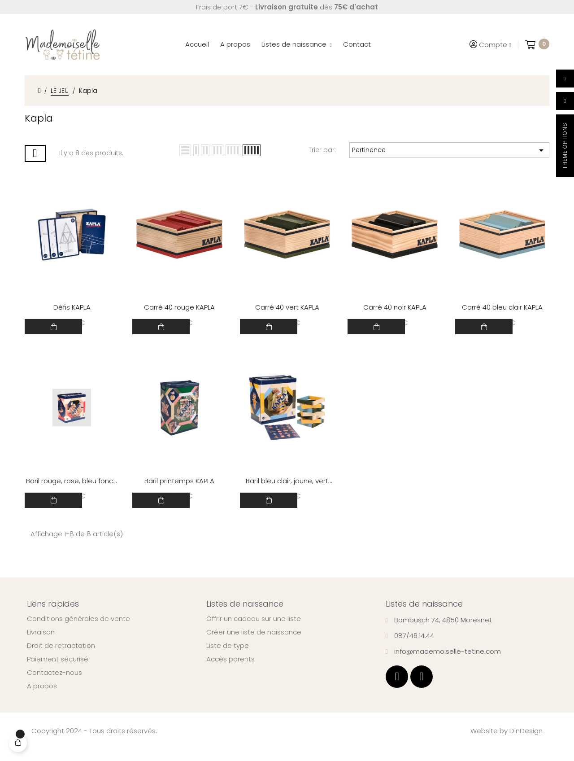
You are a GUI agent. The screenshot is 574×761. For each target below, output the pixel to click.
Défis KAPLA (72, 310)
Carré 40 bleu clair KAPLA (502, 310)
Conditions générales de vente (78, 630)
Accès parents (230, 671)
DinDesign (526, 742)
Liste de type (227, 657)
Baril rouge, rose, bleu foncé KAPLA (71, 490)
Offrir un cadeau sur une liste (253, 630)
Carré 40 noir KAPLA (394, 310)
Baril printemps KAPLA (179, 489)
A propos (42, 698)
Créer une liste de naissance (253, 644)
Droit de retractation (61, 657)
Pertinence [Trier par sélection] (449, 150)
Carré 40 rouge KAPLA (179, 310)
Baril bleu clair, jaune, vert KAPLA (287, 490)
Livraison (41, 644)
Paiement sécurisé (57, 671)
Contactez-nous (54, 684)
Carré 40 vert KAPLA (287, 310)
